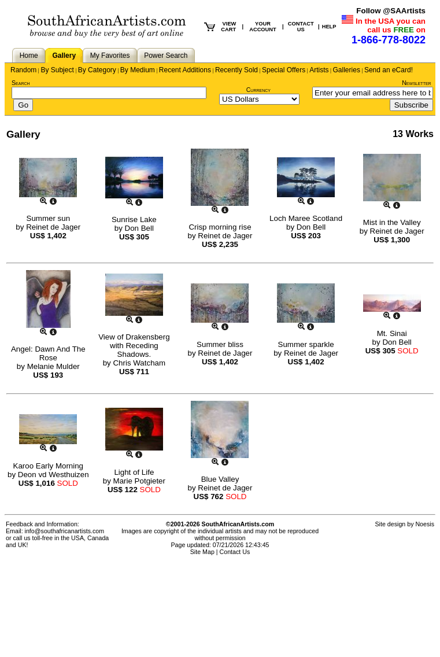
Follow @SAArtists (391, 10)
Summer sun (49, 218)
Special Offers (283, 70)
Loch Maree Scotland (305, 218)
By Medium (137, 70)
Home (29, 55)
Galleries (346, 70)
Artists (318, 70)
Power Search (165, 55)
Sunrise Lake (134, 219)
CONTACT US (301, 26)
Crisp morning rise (219, 227)
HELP (329, 26)
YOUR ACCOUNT (262, 26)
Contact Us (235, 551)
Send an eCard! (388, 70)
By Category (97, 70)
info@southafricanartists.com (65, 530)
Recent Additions (185, 70)
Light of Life (134, 472)
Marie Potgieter (139, 481)
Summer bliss (220, 344)
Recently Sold (236, 70)
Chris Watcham (139, 363)
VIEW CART (228, 26)
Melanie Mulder (53, 366)
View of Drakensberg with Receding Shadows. (133, 346)
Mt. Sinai (392, 333)
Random (23, 70)
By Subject (56, 70)
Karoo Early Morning (48, 466)
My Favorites (110, 55)
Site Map (202, 551)
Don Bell (139, 228)
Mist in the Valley (392, 222)
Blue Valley (220, 479)
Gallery (64, 55)
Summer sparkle (306, 344)
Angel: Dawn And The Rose (48, 353)
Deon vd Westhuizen (53, 474)
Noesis (424, 524)
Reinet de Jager (53, 227)
